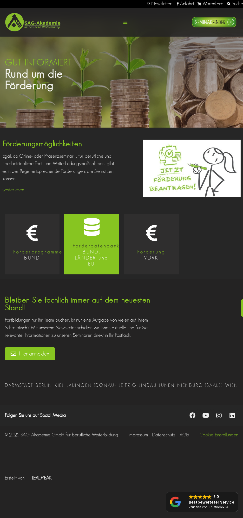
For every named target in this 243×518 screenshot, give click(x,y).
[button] (125, 22)
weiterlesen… (14, 190)
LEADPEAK (39, 478)
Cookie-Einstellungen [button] (218, 435)
